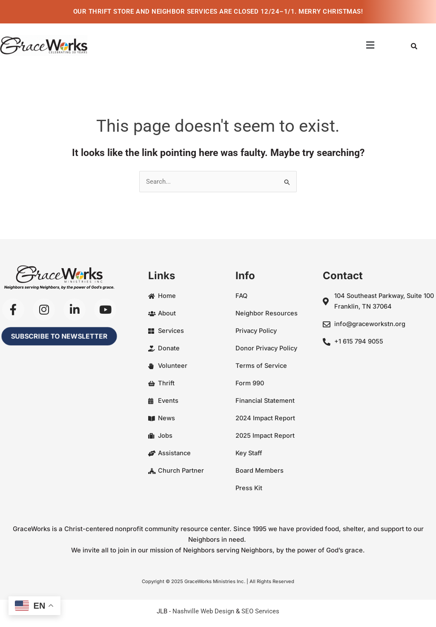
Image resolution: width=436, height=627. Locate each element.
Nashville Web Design (203, 610)
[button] (370, 45)
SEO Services (260, 610)
